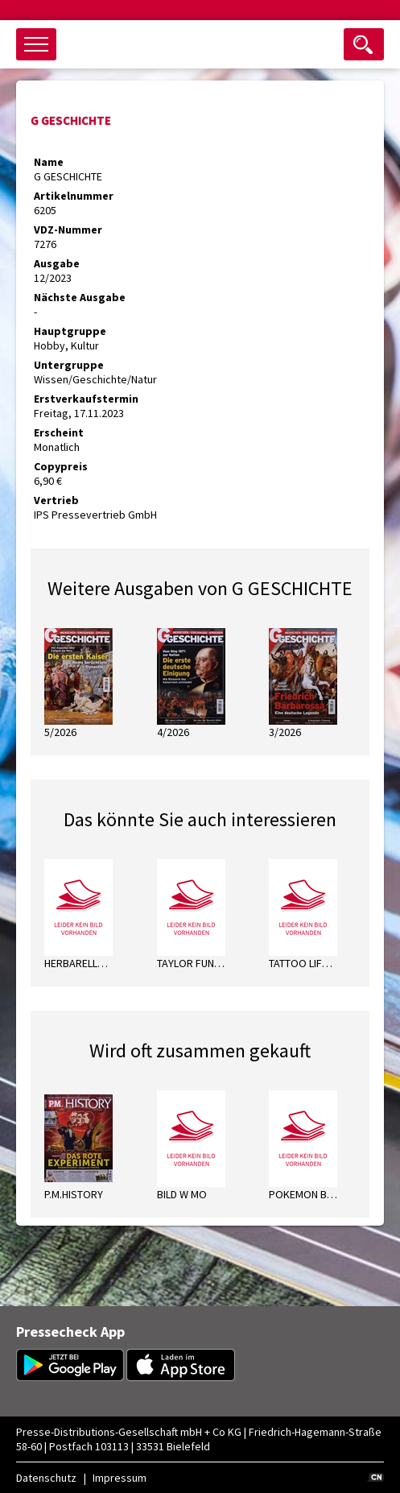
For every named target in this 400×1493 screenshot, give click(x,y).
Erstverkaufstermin (86, 398)
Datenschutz (46, 1477)
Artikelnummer (73, 195)
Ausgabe (57, 263)
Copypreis (61, 466)
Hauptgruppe (70, 331)
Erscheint (59, 432)
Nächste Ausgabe (80, 297)
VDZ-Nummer (68, 229)
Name (49, 162)
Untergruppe (69, 365)
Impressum (119, 1477)
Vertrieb (56, 500)
